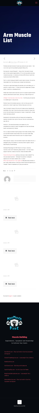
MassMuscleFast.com (9, 362)
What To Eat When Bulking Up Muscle (16, 278)
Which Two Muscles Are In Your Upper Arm (13, 161)
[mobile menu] (36, 3)
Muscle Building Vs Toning (10, 155)
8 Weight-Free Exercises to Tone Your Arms (13, 98)
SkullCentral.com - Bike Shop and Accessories (15, 366)
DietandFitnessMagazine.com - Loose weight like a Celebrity (18, 358)
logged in (11, 296)
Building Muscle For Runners (13, 245)
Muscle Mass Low (9, 212)
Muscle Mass (13, 62)
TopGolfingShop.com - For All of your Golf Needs (16, 370)
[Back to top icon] (19, 402)
